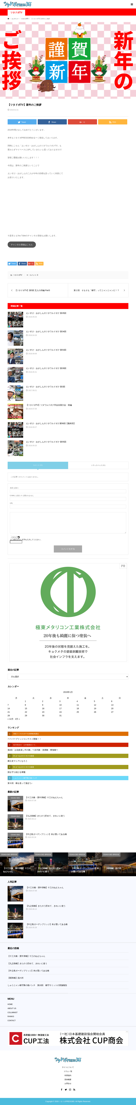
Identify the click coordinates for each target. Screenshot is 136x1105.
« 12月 (10, 719)
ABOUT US (12, 1008)
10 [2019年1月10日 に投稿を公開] (60, 705)
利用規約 (68, 1075)
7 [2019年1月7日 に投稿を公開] (8, 705)
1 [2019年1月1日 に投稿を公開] (25, 701)
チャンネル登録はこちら (22, 245)
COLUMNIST (13, 1013)
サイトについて (68, 1067)
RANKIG (11, 1016)
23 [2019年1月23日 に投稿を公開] (43, 712)
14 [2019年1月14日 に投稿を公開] (9, 708)
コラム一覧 (68, 1071)
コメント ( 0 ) (38, 465)
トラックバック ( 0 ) (98, 465)
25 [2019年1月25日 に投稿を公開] (78, 712)
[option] (17, 864)
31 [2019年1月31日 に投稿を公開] (60, 715)
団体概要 (68, 1080)
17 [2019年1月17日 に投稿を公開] (60, 708)
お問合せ (68, 1083)
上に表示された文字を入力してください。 (26, 540)
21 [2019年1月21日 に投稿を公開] (9, 712)
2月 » (17, 719)
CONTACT (12, 1021)
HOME (10, 1004)
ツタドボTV (16, 12)
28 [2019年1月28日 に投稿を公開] (9, 715)
